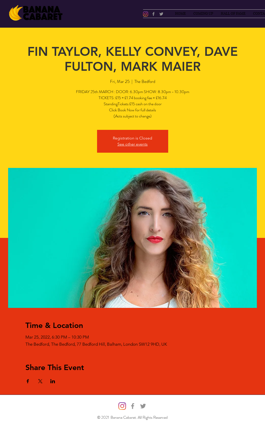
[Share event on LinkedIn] (52, 381)
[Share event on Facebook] (27, 381)
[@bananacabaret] (145, 13)
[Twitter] (161, 13)
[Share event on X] (40, 381)
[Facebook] (153, 13)
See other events (132, 144)
